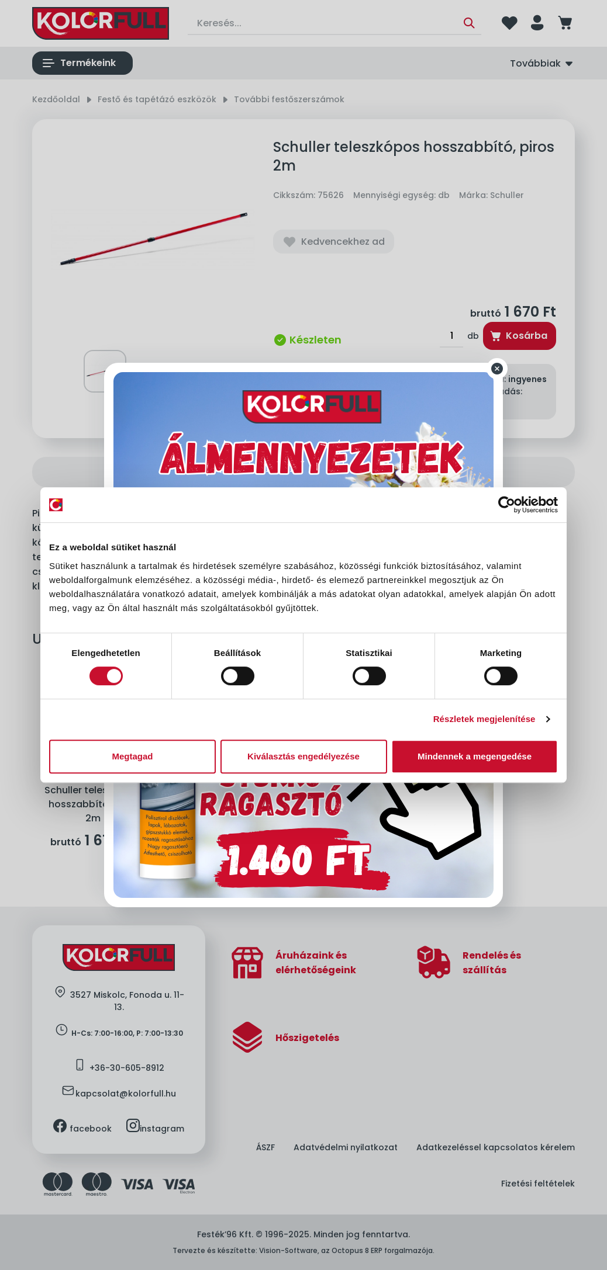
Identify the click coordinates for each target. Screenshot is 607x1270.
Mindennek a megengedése (475, 756)
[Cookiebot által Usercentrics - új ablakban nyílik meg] (507, 504)
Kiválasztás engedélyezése (303, 756)
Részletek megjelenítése (484, 719)
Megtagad (132, 756)
